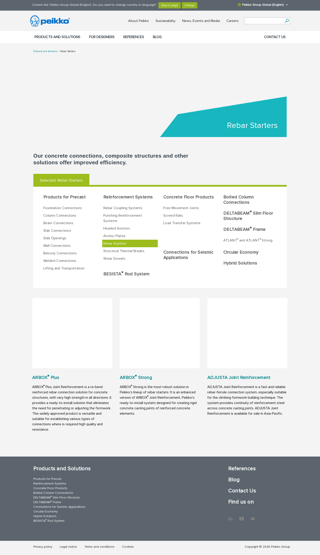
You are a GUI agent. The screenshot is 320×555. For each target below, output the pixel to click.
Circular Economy (240, 252)
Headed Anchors (116, 228)
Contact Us (275, 37)
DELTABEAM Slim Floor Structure (248, 216)
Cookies (128, 547)
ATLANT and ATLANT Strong (247, 240)
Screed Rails (173, 215)
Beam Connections (58, 223)
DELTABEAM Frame (244, 229)
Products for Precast (64, 197)
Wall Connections (57, 245)
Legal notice (68, 547)
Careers (232, 21)
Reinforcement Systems (128, 197)
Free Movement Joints (181, 208)
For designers (101, 37)
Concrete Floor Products (188, 197)
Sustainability (166, 21)
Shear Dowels (114, 258)
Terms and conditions (99, 547)
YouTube (241, 516)
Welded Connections (59, 261)
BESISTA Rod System (126, 274)
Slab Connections (57, 230)
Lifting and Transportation (63, 268)
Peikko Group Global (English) (263, 5)
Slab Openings (54, 238)
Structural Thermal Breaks (123, 251)
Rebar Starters (67, 51)
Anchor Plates (114, 236)
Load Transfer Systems (182, 223)
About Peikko (138, 21)
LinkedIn (230, 516)
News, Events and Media (201, 21)
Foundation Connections (62, 208)
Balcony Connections (60, 253)
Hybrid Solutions (240, 263)
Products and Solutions (57, 37)
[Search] (287, 21)
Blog (157, 37)
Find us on (241, 502)
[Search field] (263, 21)
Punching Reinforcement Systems (122, 218)
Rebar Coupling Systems (122, 208)
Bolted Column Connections (238, 199)
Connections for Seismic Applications (188, 255)
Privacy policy (42, 547)
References (133, 37)
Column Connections (59, 215)
